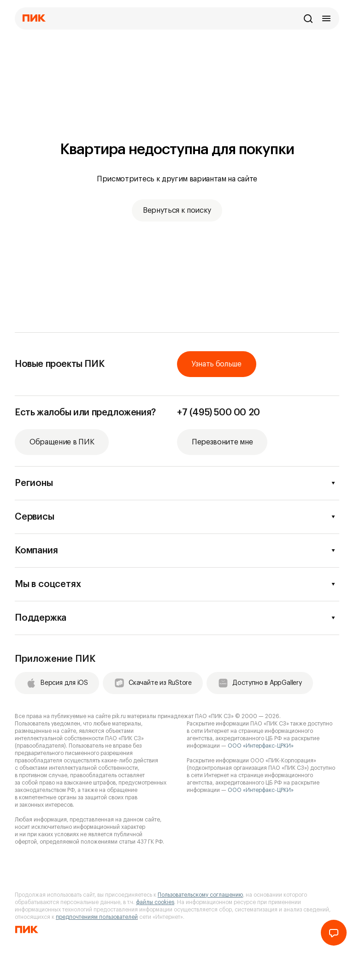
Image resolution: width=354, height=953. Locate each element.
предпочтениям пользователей (97, 917)
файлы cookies (155, 902)
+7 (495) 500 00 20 (218, 412)
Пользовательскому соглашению (200, 895)
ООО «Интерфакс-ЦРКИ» (261, 746)
